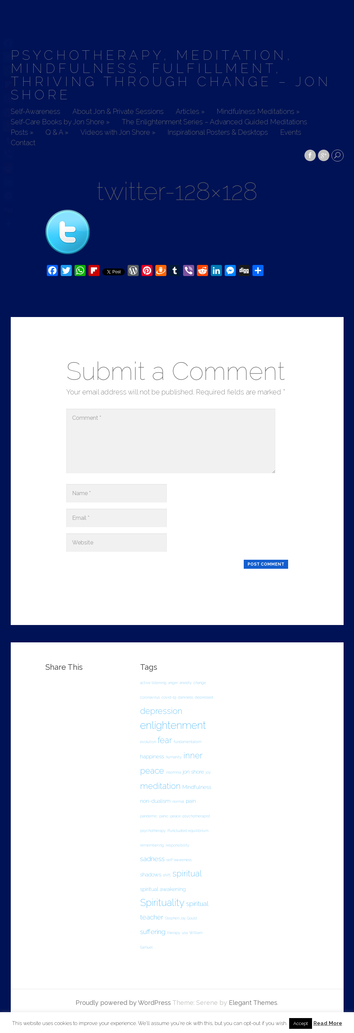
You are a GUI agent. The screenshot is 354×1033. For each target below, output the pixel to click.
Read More (327, 1023)
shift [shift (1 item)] (167, 875)
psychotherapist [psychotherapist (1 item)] (196, 816)
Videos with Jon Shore (117, 132)
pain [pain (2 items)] (191, 801)
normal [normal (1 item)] (178, 801)
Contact (23, 143)
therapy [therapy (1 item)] (173, 933)
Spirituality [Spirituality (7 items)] (162, 902)
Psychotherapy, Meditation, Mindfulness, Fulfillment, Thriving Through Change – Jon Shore (171, 74)
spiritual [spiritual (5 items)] (187, 873)
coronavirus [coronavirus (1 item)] (150, 697)
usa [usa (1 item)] (185, 933)
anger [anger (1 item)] (173, 683)
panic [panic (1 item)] (164, 816)
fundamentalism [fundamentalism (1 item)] (187, 742)
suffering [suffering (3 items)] (152, 932)
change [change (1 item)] (199, 683)
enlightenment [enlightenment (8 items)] (173, 725)
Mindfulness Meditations (258, 112)
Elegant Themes (253, 1002)
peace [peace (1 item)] (175, 816)
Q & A (56, 132)
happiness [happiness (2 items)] (152, 756)
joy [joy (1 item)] (208, 772)
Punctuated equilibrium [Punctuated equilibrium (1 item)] (187, 830)
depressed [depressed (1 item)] (204, 697)
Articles (190, 112)
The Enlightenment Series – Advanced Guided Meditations (214, 122)
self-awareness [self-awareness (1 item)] (179, 860)
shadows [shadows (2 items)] (150, 874)
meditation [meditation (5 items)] (160, 786)
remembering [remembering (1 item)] (152, 845)
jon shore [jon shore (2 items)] (193, 771)
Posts (22, 132)
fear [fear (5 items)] (165, 740)
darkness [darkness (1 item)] (185, 697)
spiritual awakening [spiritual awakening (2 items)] (163, 889)
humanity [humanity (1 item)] (174, 757)
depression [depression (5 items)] (161, 711)
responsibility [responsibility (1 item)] (177, 845)
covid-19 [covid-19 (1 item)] (169, 697)
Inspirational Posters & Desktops (217, 132)
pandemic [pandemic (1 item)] (148, 816)
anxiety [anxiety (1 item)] (186, 683)
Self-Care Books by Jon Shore (60, 122)
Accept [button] (300, 1023)
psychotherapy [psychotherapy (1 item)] (153, 830)
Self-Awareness (35, 112)
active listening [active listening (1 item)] (153, 683)
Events (290, 132)
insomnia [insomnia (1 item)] (173, 772)
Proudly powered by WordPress (123, 1002)
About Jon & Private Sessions (118, 112)
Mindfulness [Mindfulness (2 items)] (196, 787)
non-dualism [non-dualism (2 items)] (155, 801)
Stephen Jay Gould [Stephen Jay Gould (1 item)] (181, 918)
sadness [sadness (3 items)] (152, 859)
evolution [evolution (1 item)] (148, 742)
